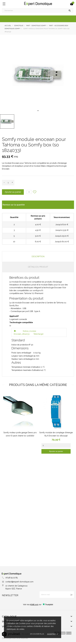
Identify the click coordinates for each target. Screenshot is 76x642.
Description (38, 256)
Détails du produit (38, 267)
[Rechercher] (37, 10)
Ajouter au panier (13, 192)
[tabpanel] (38, 75)
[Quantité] (8, 182)
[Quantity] (56, 445)
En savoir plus (37, 634)
